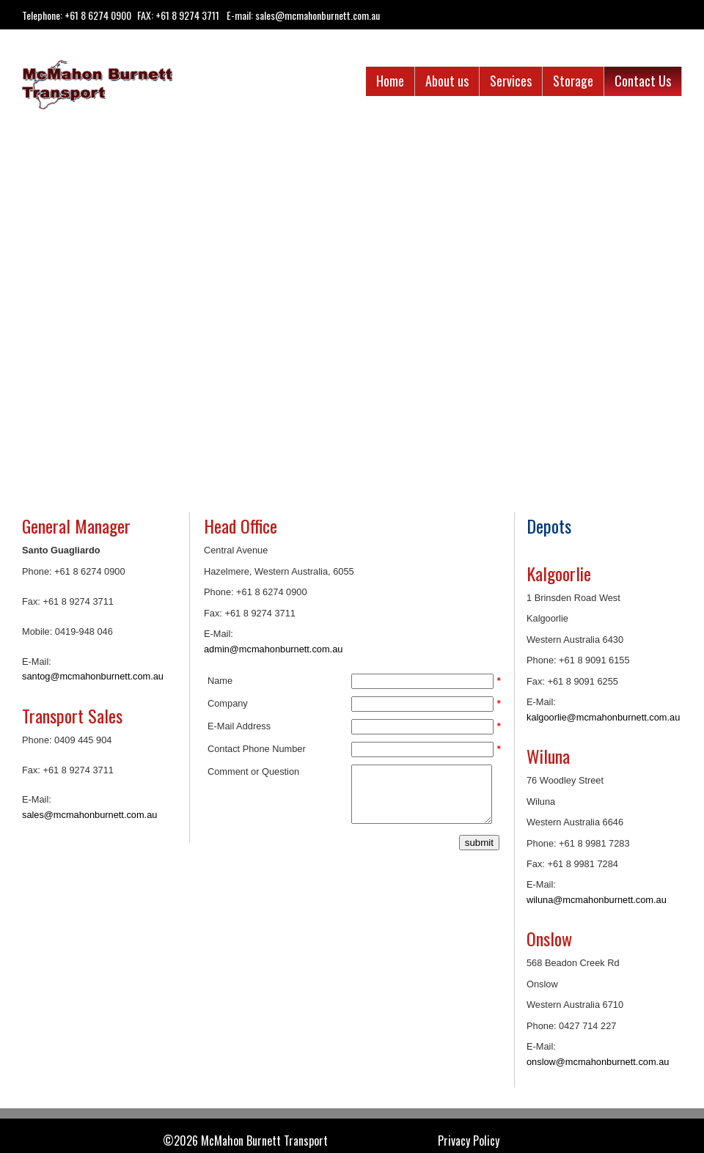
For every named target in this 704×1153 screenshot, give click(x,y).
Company (228, 703)
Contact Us (643, 80)
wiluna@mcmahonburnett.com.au (597, 899)
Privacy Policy (468, 1141)
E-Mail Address (239, 726)
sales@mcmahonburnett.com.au (89, 814)
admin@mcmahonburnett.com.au (273, 649)
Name (220, 680)
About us (447, 80)
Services (511, 80)
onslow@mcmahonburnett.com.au (598, 1061)
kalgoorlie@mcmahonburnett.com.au (603, 717)
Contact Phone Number (257, 748)
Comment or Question (253, 771)
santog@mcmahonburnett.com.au (93, 676)
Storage (573, 80)
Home (390, 80)
